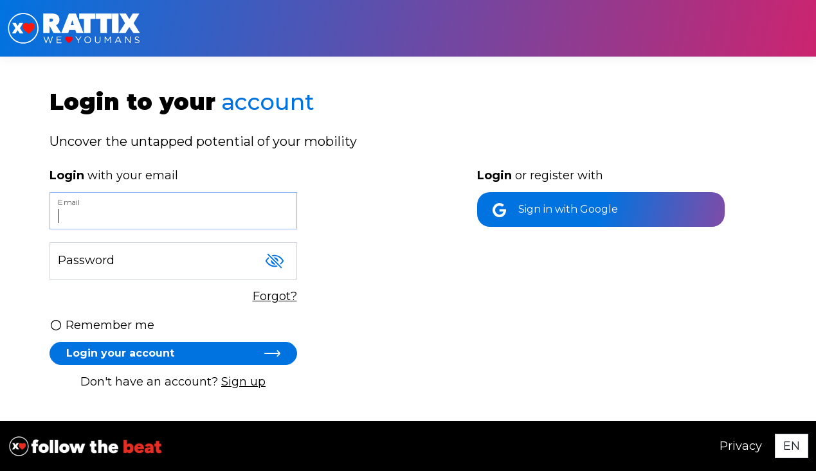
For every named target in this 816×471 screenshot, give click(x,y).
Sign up (243, 382)
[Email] (173, 210)
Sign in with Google (555, 210)
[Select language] (791, 446)
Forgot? (275, 296)
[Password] (173, 261)
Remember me (102, 325)
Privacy (741, 446)
